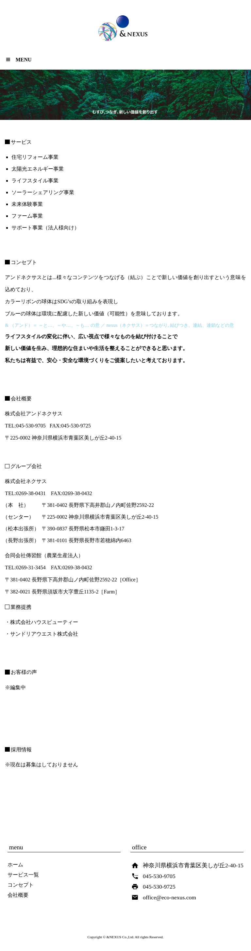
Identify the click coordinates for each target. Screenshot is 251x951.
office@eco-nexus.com (169, 897)
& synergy (126, 31)
